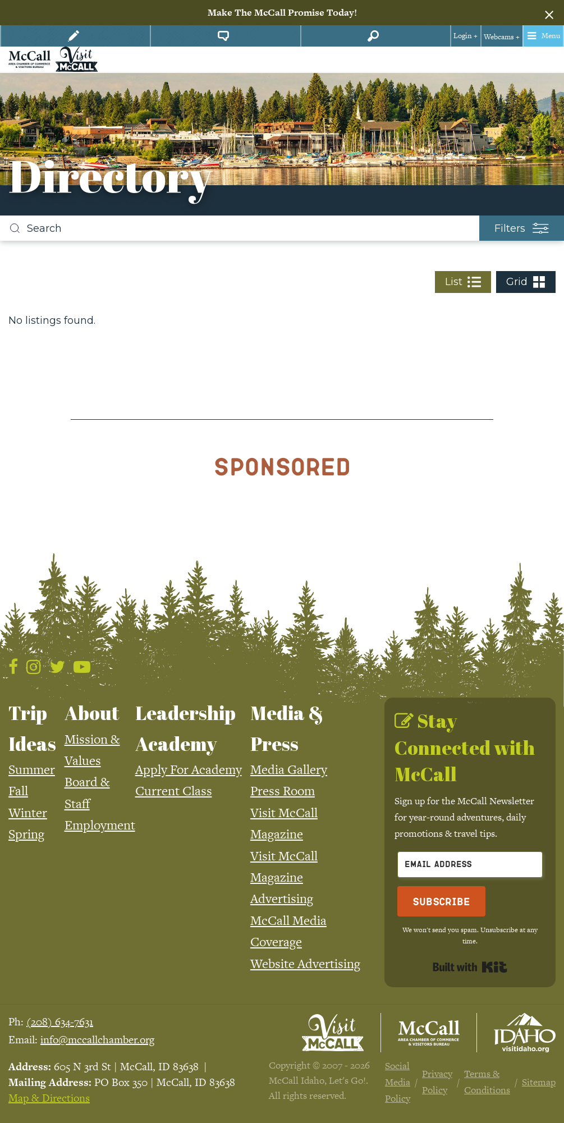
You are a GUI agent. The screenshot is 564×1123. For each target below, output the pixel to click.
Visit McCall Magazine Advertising (284, 877)
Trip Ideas (32, 728)
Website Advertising (305, 964)
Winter (27, 813)
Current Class (173, 791)
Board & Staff (87, 792)
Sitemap (539, 1082)
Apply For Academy (188, 769)
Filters (521, 228)
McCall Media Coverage (288, 931)
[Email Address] (470, 864)
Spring (26, 834)
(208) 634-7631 (59, 1021)
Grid (525, 282)
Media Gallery (288, 769)
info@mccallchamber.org (97, 1039)
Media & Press (287, 728)
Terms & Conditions (487, 1082)
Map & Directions (49, 1098)
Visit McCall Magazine (284, 823)
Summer (31, 769)
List (463, 282)
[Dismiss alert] (549, 13)
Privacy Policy (437, 1082)
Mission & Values (92, 749)
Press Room (282, 791)
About (92, 713)
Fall (18, 791)
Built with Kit (470, 967)
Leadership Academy (185, 728)
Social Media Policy (397, 1082)
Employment (100, 825)
